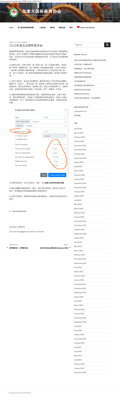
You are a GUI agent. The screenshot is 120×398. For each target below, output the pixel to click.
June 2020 (78, 330)
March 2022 (78, 272)
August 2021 (78, 297)
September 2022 (80, 263)
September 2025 (80, 158)
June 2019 (78, 351)
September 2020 (80, 322)
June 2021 (78, 301)
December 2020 (80, 318)
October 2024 (79, 192)
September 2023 (80, 234)
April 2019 (78, 360)
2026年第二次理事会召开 (83, 64)
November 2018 (80, 372)
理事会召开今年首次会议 (82, 73)
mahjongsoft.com (80, 111)
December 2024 (80, 183)
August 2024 (79, 196)
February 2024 (79, 213)
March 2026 (78, 133)
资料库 (52, 27)
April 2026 (78, 129)
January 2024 (79, 217)
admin (25, 42)
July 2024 (77, 200)
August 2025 (79, 162)
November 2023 (80, 225)
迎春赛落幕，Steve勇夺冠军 (84, 69)
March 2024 (78, 209)
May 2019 (77, 356)
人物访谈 (42, 27)
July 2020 (77, 326)
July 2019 (77, 347)
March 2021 (78, 305)
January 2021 (79, 313)
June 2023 (78, 242)
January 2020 (79, 335)
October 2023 (79, 230)
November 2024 (80, 187)
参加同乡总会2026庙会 (82, 90)
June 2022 (78, 267)
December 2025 (80, 145)
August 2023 (79, 238)
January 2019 (79, 368)
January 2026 (79, 141)
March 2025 (78, 171)
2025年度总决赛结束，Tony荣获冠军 (87, 98)
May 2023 (78, 246)
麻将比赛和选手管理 (81, 107)
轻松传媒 (77, 115)
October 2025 (79, 154)
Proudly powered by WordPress (20, 393)
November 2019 (80, 339)
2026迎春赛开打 (80, 81)
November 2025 (80, 150)
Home (11, 27)
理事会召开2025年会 (81, 94)
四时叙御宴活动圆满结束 (82, 77)
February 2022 (79, 276)
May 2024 (78, 204)
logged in (24, 232)
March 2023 (78, 251)
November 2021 (80, 288)
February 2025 (79, 175)
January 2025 (79, 179)
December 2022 (80, 259)
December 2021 (80, 284)
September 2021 (80, 292)
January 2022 (79, 280)
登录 (71, 27)
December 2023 (80, 221)
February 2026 (79, 137)
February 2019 (79, 364)
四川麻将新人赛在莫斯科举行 (84, 85)
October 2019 (79, 343)
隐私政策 (62, 27)
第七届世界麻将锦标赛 (27, 27)
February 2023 (79, 255)
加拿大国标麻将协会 (42, 11)
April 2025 (78, 166)
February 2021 (79, 309)
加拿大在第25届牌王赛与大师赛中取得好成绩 (90, 60)
